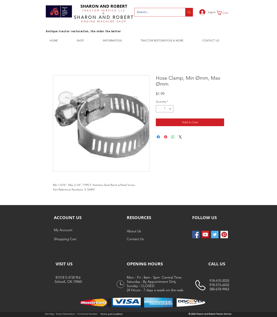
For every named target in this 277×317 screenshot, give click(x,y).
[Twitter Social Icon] (215, 234)
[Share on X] (180, 137)
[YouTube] (205, 234)
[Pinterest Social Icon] (224, 234)
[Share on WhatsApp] (173, 137)
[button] (225, 13)
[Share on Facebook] (158, 137)
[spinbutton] (164, 108)
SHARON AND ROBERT (103, 6)
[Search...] (157, 12)
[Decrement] (158, 108)
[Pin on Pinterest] (165, 137)
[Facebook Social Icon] (196, 234)
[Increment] (170, 108)
